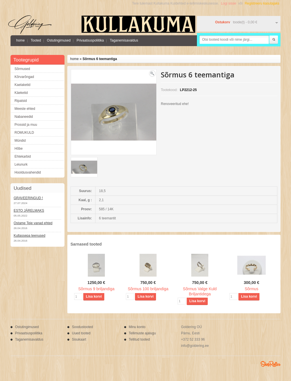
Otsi (273, 40)
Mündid (20, 141)
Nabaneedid (23, 117)
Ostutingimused (58, 40)
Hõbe (18, 149)
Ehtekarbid (22, 156)
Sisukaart (79, 339)
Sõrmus (251, 289)
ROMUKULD (24, 133)
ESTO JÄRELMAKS (29, 211)
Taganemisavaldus (124, 40)
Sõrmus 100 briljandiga (148, 289)
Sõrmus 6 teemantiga (99, 59)
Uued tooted (81, 333)
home (20, 40)
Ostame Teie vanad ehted (33, 223)
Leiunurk (21, 164)
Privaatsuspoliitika (90, 40)
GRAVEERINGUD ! (28, 198)
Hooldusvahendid (27, 172)
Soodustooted (82, 327)
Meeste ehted (24, 109)
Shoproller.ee (270, 364)
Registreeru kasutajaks (262, 3)
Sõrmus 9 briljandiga (96, 289)
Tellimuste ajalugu (142, 333)
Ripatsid (20, 101)
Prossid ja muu (25, 125)
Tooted (36, 40)
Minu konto (137, 327)
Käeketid (21, 93)
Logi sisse (228, 3)
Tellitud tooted (139, 339)
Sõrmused (22, 69)
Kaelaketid (22, 85)
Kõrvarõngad (24, 77)
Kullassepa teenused (29, 236)
